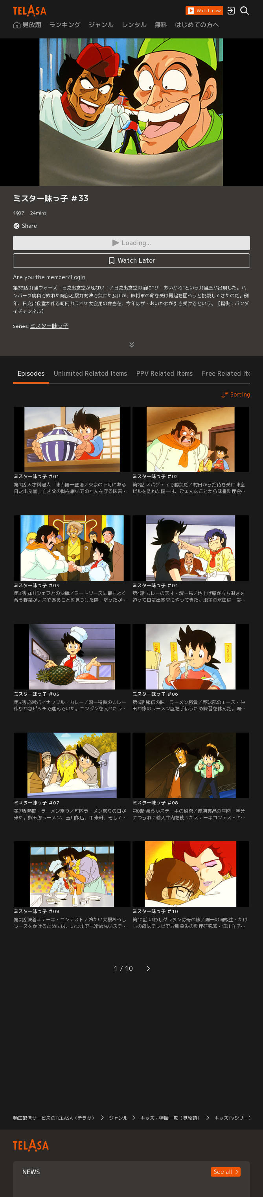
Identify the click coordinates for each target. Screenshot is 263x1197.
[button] (204, 10)
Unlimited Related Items (90, 373)
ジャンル (118, 1118)
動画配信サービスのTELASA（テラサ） (54, 1118)
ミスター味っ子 (49, 325)
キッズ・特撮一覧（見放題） (171, 1118)
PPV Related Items (164, 373)
